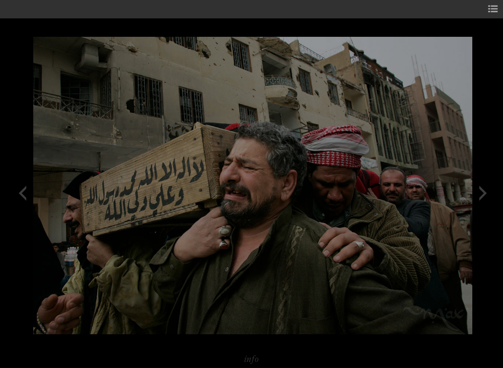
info (251, 358)
